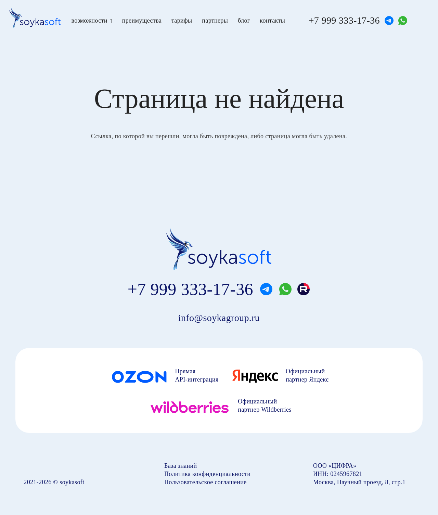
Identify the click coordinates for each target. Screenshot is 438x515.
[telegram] (389, 20)
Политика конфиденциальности (207, 474)
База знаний (180, 465)
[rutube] (303, 289)
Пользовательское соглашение (205, 482)
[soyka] (35, 18)
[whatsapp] (402, 20)
